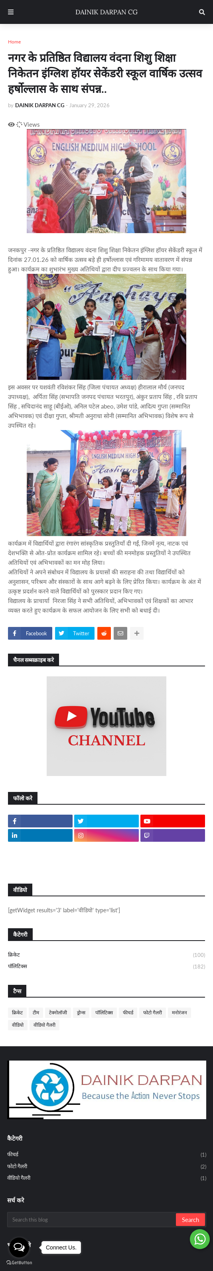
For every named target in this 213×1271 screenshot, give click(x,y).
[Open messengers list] (19, 1247)
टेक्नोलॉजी (58, 1013)
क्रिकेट (106, 955)
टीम (36, 1013)
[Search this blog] (92, 1219)
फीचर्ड (128, 1013)
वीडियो (18, 1025)
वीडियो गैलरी (44, 1025)
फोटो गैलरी (152, 1013)
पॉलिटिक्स (106, 966)
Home (14, 42)
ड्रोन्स (81, 1013)
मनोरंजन (179, 1013)
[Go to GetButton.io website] (19, 1262)
